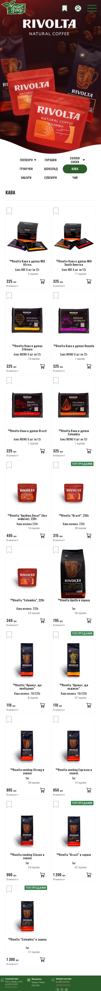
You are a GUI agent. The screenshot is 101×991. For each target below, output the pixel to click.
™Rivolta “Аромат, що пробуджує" (27, 687)
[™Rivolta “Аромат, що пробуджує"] (27, 661)
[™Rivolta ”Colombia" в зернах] (27, 915)
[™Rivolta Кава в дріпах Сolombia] (74, 407)
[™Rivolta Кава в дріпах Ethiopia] (27, 322)
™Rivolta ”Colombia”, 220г (27, 600)
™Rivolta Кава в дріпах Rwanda (73, 346)
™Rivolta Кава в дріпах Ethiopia (27, 347)
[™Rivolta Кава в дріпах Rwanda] (74, 322)
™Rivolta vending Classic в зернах (27, 856)
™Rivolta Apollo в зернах (74, 600)
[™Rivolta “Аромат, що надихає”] (74, 661)
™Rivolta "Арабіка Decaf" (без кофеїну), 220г (27, 517)
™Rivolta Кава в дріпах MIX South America (74, 263)
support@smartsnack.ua (63, 984)
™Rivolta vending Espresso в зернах (73, 771)
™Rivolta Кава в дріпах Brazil (27, 431)
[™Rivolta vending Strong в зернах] (27, 746)
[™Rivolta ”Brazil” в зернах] (74, 831)
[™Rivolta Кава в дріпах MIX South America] (74, 237)
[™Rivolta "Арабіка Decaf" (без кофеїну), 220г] (27, 491)
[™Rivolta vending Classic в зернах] (27, 831)
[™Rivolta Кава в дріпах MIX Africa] (27, 237)
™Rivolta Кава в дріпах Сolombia (74, 432)
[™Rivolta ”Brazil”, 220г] (74, 491)
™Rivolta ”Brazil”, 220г (74, 516)
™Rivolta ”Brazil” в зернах (73, 855)
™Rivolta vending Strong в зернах (27, 771)
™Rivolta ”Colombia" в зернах (27, 939)
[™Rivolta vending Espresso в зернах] (74, 746)
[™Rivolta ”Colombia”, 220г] (27, 576)
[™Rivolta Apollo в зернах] (74, 576)
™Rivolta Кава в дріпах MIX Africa (27, 263)
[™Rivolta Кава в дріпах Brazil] (27, 407)
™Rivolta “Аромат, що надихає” (73, 687)
